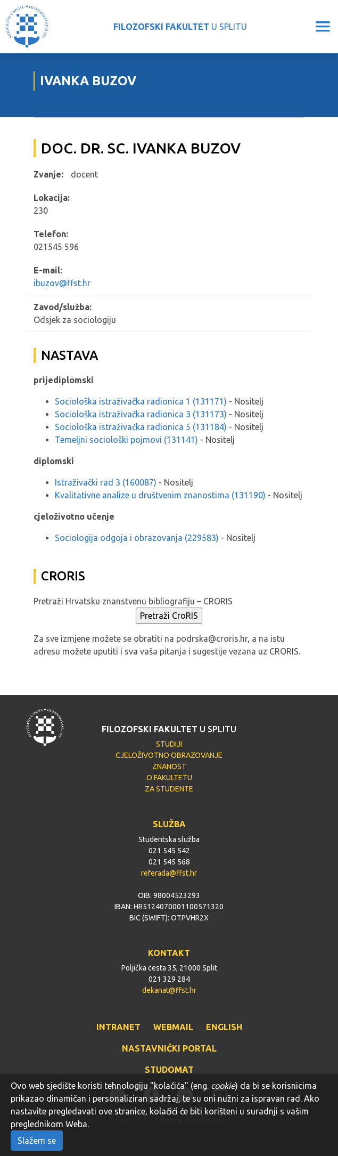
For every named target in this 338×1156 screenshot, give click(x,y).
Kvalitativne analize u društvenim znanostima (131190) (160, 495)
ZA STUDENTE (169, 789)
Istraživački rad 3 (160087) (105, 482)
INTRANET (118, 1027)
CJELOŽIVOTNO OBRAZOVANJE (169, 755)
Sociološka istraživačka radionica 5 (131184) (141, 427)
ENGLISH (224, 1027)
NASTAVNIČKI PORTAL (169, 1048)
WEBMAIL (173, 1027)
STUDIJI (169, 744)
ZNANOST (169, 766)
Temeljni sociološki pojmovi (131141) (126, 439)
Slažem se (37, 1140)
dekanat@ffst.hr (169, 990)
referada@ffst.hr (169, 873)
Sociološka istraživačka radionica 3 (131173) (141, 414)
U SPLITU (180, 26)
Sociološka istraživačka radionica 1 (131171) (141, 401)
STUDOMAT (169, 1069)
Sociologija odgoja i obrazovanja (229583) (137, 538)
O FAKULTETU (169, 777)
